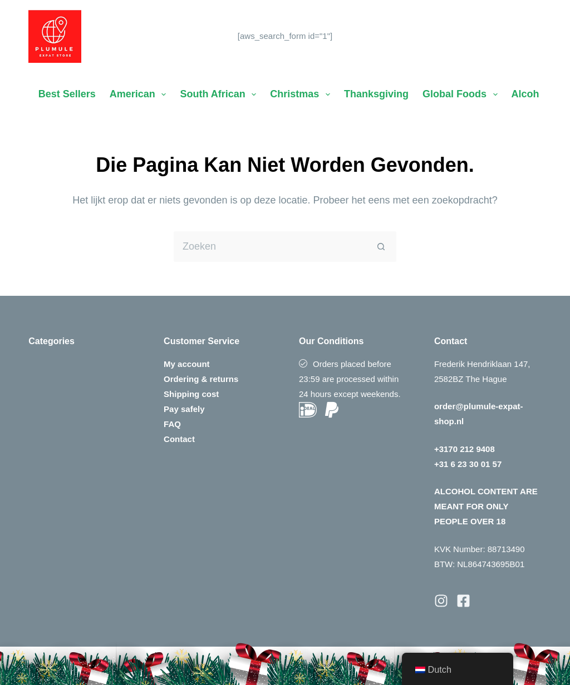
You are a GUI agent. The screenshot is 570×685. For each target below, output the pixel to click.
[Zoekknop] (381, 246)
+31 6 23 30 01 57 (468, 464)
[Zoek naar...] (270, 246)
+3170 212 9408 (464, 449)
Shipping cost (191, 394)
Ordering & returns (201, 379)
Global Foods (462, 94)
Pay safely (184, 409)
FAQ (172, 424)
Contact (179, 439)
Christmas (302, 94)
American (140, 94)
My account (187, 364)
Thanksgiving (376, 94)
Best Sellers (67, 94)
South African (220, 94)
